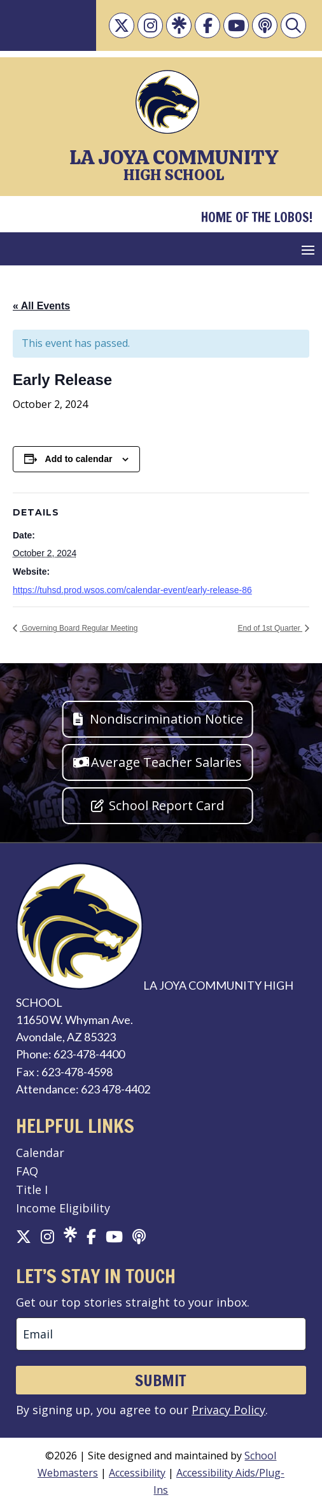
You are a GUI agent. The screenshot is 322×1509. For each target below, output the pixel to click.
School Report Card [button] (166, 805)
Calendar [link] (40, 1152)
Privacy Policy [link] (228, 1409)
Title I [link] (32, 1189)
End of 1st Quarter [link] (270, 628)
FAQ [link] (27, 1171)
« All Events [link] (41, 305)
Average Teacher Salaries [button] (166, 762)
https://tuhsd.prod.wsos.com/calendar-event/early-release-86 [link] (132, 590)
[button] (308, 249)
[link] (121, 25)
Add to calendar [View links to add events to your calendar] (79, 459)
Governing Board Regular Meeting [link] (78, 628)
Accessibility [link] (137, 1473)
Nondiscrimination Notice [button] (166, 718)
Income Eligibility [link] (63, 1208)
